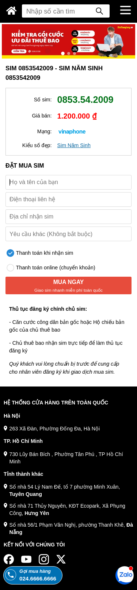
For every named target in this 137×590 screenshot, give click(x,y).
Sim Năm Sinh (74, 145)
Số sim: (43, 99)
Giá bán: (42, 116)
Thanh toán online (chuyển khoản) (51, 268)
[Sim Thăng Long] (11, 10)
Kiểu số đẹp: (37, 145)
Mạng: (44, 131)
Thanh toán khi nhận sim (40, 253)
